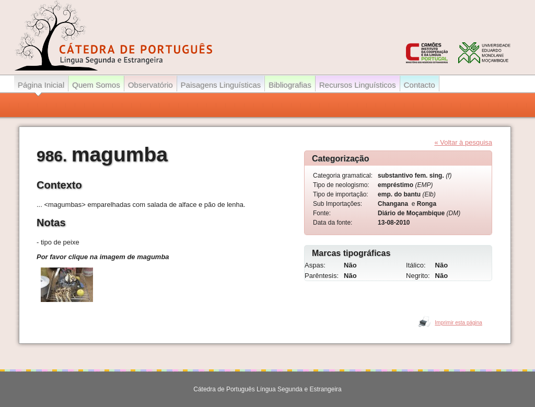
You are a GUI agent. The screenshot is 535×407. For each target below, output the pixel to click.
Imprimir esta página (458, 322)
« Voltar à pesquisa (463, 142)
